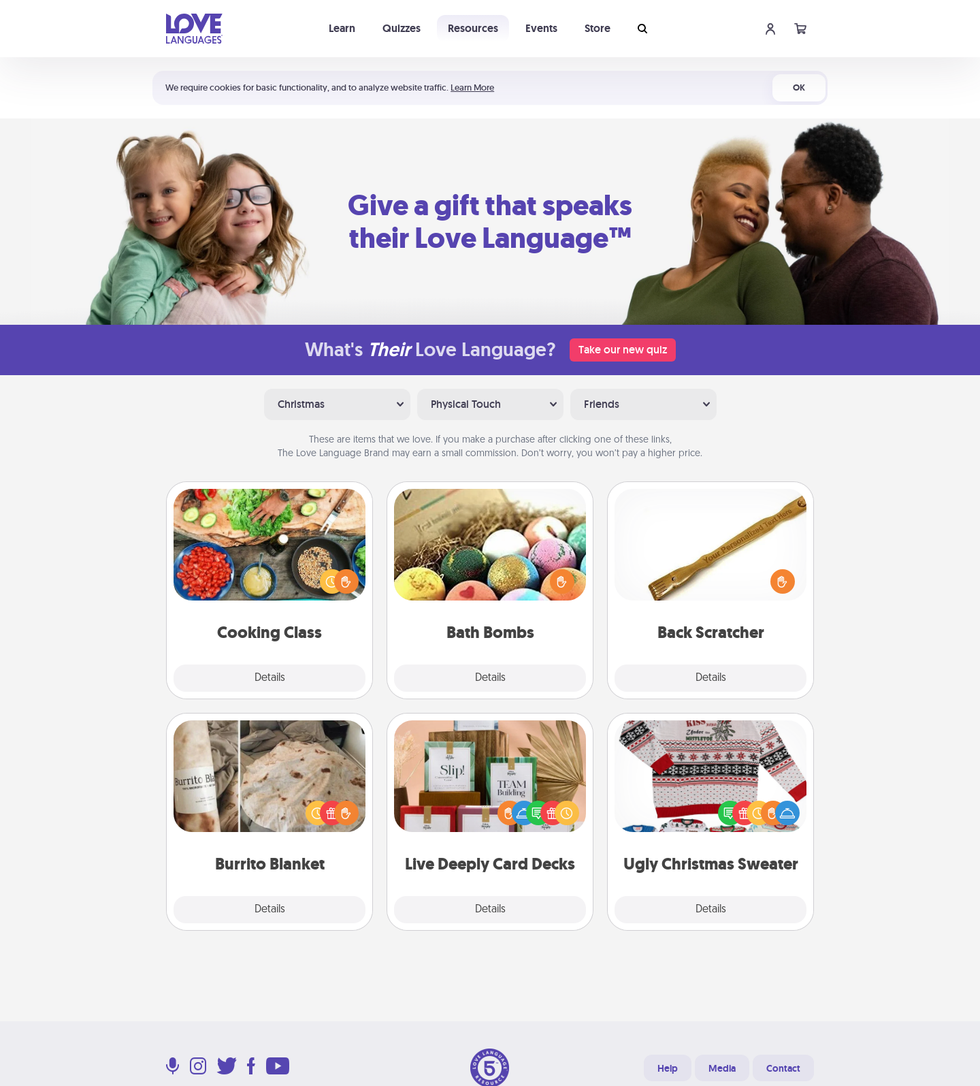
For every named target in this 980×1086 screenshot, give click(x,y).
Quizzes (401, 28)
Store (597, 28)
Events (541, 28)
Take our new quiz (622, 349)
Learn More (472, 87)
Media (722, 1068)
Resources (473, 28)
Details (270, 678)
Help (667, 1068)
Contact (783, 1068)
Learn (342, 28)
